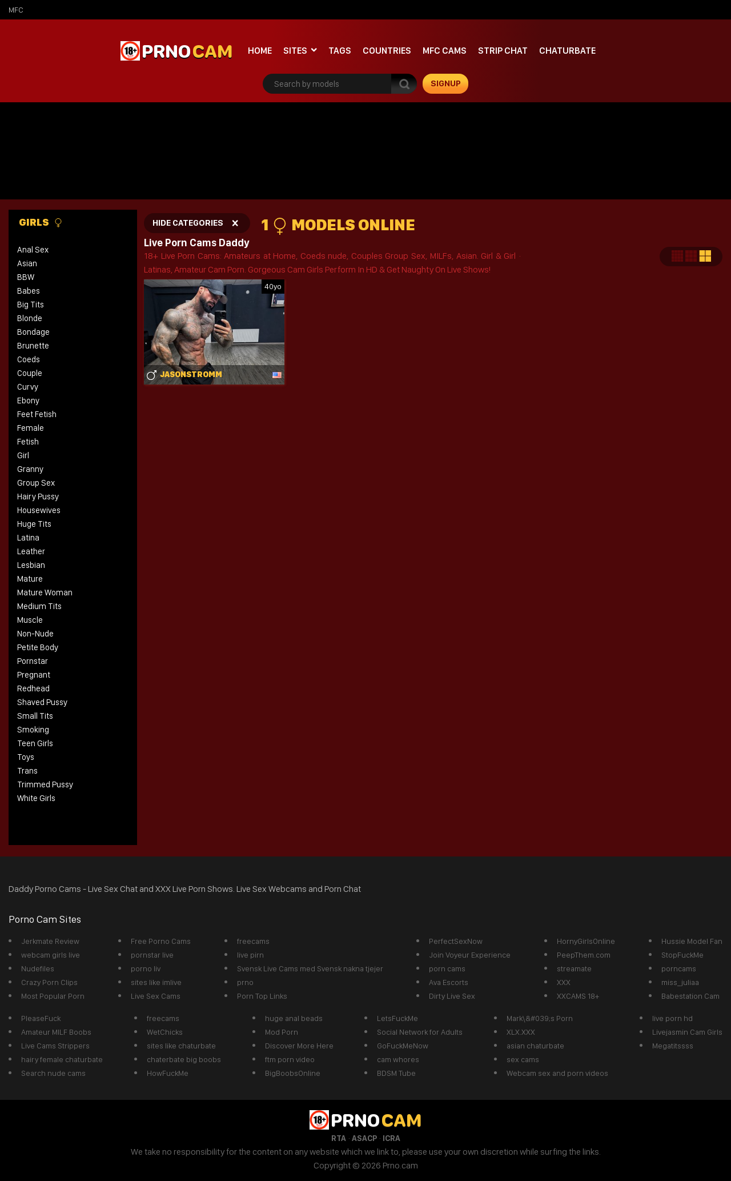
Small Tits (35, 716)
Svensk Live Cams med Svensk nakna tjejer (310, 968)
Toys (25, 757)
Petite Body (37, 647)
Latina (28, 538)
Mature (30, 579)
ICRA (391, 1138)
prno (245, 982)
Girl (23, 455)
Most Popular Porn (53, 995)
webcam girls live (50, 954)
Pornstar (32, 661)
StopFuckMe (682, 954)
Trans (27, 771)
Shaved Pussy (42, 702)
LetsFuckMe (397, 1018)
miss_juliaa (680, 982)
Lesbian (31, 565)
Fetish (28, 442)
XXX (564, 982)
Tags (339, 50)
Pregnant (33, 675)
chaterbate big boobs (184, 1059)
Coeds (28, 359)
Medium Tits (39, 606)
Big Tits (30, 304)
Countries (387, 50)
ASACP (364, 1138)
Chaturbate (567, 50)
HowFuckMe (167, 1073)
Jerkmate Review (50, 941)
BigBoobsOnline (292, 1073)
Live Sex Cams (155, 995)
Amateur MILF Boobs (56, 1031)
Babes (28, 291)
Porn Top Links (262, 995)
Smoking (33, 729)
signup (446, 83)
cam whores (398, 1059)
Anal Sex (33, 250)
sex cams (523, 1059)
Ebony (28, 400)
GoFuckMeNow (402, 1045)
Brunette (33, 346)
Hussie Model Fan (691, 941)
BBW (25, 277)
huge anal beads (294, 1018)
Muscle (30, 620)
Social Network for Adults (420, 1031)
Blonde (29, 318)
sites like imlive (156, 982)
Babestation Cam (690, 995)
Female (30, 428)
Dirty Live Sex (452, 995)
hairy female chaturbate (62, 1059)
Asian (27, 263)
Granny (30, 469)
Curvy (27, 387)
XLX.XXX (521, 1031)
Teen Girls (35, 743)
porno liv (145, 968)
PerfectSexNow (456, 941)
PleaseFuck (41, 1018)
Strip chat (503, 50)
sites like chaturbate (181, 1045)
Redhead (33, 688)
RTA (338, 1138)
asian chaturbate (535, 1045)
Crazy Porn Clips (49, 982)
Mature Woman (45, 592)
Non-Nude (35, 633)
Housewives (39, 510)
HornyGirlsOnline (586, 941)
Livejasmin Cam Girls (687, 1031)
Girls (41, 222)
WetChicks (165, 1031)
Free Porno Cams (161, 941)
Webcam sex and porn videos (557, 1073)
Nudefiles (37, 968)
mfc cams (445, 50)
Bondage (33, 332)
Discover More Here (299, 1045)
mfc (16, 9)
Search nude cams (53, 1073)
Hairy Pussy (38, 496)
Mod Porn (281, 1031)
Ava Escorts (448, 982)
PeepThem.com (583, 954)
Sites (295, 50)
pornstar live (152, 954)
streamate (574, 968)
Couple (29, 373)
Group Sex (36, 483)
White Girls (36, 798)
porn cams (447, 968)
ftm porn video (290, 1059)
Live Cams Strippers (55, 1045)
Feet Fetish (37, 414)
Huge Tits (34, 524)
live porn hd (672, 1018)
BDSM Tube (396, 1073)
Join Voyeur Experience (470, 954)
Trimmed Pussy (45, 784)
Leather (31, 551)
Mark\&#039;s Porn (540, 1018)
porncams (678, 968)
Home (260, 50)
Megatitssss (672, 1045)
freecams (253, 941)
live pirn (250, 954)
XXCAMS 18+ (578, 995)
